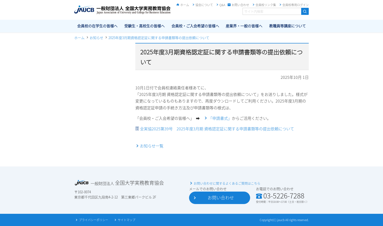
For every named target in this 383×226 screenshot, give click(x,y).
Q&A (222, 5)
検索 (305, 11)
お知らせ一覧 (151, 146)
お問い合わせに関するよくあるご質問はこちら (227, 183)
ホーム (184, 5)
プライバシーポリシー (93, 220)
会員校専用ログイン (295, 5)
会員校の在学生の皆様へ (97, 26)
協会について (204, 5)
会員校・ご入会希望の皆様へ (195, 26)
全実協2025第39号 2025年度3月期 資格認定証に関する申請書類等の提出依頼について (217, 129)
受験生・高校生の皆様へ (144, 26)
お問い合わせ (240, 5)
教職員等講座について (287, 26)
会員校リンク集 (265, 5)
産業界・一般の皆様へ (244, 26)
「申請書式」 (220, 118)
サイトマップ (126, 220)
